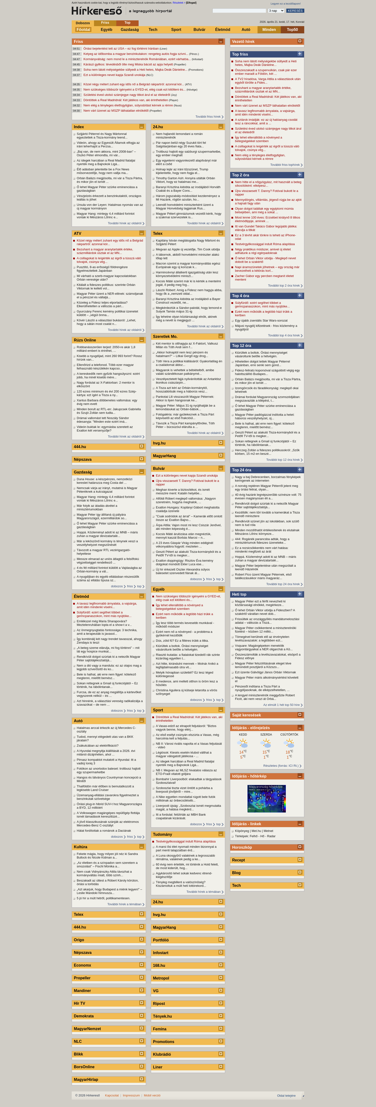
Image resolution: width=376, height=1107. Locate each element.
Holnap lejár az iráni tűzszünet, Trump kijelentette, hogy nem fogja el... (182, 171)
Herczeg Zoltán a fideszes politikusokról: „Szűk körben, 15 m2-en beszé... (267, 451)
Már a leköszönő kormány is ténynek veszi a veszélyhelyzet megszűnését (107, 543)
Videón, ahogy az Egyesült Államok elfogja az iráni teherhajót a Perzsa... (108, 144)
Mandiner (82, 991)
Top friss (240, 54)
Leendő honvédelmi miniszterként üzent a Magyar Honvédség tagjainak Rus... (184, 206)
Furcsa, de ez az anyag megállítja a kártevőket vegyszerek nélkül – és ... (109, 694)
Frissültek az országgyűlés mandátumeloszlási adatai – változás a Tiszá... (267, 620)
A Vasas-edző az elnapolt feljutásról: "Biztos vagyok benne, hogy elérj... (186, 727)
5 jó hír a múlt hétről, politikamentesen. (103, 898)
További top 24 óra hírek (283, 584)
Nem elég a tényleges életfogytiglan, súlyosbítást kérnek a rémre (128, 105)
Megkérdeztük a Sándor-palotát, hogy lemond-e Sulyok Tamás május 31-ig (189, 309)
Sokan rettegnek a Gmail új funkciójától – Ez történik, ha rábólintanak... (265, 443)
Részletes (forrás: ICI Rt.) (281, 765)
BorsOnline (84, 1067)
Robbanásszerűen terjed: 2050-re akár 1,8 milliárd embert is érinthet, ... (106, 348)
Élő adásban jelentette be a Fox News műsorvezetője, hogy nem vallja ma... (103, 171)
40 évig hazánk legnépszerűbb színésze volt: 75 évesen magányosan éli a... (268, 496)
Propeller (82, 978)
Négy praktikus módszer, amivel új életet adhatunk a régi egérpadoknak (263, 251)
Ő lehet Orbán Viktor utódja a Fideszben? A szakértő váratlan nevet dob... (265, 612)
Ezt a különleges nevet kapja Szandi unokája (114, 75)
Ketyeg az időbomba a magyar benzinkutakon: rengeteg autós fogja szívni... (136, 54)
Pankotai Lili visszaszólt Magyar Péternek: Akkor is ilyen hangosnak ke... (185, 398)
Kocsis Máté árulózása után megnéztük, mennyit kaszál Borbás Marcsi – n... (183, 535)
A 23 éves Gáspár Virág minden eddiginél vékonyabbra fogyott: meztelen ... (184, 544)
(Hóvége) (192, 89)
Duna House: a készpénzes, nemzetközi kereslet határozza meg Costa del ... (104, 480)
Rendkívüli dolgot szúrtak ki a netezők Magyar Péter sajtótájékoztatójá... (267, 505)
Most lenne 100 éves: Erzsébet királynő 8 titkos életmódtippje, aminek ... (267, 219)
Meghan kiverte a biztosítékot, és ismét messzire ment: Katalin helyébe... (183, 491)
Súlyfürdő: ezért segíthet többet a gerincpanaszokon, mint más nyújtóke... (262, 304)
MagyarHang (164, 456)
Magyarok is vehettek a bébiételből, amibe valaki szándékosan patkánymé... (185, 371)
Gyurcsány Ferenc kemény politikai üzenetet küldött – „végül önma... (107, 313)
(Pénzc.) (194, 53)
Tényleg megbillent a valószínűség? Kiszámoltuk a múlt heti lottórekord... (181, 884)
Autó (245, 30)
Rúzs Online (85, 340)
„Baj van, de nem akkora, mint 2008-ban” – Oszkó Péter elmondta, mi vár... (106, 153)
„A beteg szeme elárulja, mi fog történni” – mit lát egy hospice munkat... (108, 649)
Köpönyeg (242, 831)
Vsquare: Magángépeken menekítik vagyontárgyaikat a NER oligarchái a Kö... (264, 647)
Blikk (78, 1054)
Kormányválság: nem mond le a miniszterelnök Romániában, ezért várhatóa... (137, 59)
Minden (269, 30)
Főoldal (83, 30)
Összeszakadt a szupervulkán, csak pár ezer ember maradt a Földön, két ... (266, 71)
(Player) (173, 100)
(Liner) (163, 48)
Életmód (222, 30)
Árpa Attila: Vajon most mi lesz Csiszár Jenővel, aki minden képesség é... (189, 526)
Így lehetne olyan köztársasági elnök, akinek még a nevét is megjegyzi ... (186, 318)
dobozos (117, 586)
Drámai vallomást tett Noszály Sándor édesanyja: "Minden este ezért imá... (103, 419)
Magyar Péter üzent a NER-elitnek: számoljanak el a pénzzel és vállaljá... (110, 295)
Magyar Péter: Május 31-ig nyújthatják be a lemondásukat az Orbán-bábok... (185, 407)
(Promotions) (195, 69)
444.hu (80, 447)
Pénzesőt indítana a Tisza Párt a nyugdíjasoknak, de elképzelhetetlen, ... (262, 688)
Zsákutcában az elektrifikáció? (97, 745)
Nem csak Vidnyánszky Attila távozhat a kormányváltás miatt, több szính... (104, 873)
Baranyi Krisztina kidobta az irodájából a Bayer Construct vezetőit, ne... (188, 300)
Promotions (163, 1042)
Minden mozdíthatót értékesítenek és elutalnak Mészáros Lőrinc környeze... (267, 532)
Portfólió (161, 940)
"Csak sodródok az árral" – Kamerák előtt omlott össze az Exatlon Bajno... (189, 518)
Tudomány (162, 834)
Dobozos (83, 23)
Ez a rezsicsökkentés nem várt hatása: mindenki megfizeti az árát (261, 549)
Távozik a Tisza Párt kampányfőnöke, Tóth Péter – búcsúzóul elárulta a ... (185, 425)
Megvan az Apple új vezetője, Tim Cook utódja (188, 249)
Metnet (268, 831)
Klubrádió (162, 1054)
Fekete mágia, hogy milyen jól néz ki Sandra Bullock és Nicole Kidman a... (107, 855)
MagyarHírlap (86, 1080)
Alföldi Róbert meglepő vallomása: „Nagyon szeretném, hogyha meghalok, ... (186, 500)
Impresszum (131, 1095)
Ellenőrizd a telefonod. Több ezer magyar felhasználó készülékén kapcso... (105, 366)
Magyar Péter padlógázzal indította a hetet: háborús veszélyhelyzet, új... (264, 416)
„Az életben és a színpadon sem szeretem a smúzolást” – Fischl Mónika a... (107, 864)
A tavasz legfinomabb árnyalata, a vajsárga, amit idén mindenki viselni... (265, 112)
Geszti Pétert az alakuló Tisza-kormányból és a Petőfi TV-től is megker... (267, 434)
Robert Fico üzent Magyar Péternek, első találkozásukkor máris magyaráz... (263, 576)
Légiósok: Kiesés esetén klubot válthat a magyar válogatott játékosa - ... (184, 754)
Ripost (159, 1004)
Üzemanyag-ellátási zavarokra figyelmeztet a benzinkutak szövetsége (108, 797)
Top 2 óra (240, 175)
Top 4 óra (240, 296)
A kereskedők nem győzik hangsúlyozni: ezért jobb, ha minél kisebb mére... (108, 375)
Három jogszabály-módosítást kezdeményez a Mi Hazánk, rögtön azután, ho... (188, 197)
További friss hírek (208, 116)
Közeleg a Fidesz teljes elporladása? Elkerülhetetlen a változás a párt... (102, 304)
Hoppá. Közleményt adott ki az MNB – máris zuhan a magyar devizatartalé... (265, 558)
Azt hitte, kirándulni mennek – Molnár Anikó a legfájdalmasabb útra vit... (187, 665)
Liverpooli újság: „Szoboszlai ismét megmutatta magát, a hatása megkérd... (188, 807)
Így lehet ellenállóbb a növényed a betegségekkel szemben (258, 139)
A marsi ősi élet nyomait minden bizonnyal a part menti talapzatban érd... (186, 848)
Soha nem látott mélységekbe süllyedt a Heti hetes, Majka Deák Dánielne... (135, 69)
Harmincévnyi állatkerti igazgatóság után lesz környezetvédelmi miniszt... (187, 274)
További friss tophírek (285, 165)
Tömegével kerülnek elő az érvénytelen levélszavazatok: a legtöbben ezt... (262, 638)
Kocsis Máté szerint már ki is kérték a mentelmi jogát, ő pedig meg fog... (188, 283)
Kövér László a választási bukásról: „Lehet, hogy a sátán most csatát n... (106, 322)
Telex (78, 914)
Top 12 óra (241, 346)
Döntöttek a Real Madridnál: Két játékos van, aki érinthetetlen (126, 100)
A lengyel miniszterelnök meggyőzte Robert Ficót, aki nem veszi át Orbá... (265, 697)
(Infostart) (197, 59)
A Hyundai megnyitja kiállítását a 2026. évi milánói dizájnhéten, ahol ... (106, 752)
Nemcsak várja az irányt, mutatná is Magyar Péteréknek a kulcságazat (107, 489)
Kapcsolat (112, 1095)
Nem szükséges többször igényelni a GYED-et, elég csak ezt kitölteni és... (135, 89)
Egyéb (106, 30)
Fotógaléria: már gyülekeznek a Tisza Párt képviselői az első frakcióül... (185, 416)
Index (79, 127)
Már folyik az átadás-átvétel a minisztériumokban (97, 507)
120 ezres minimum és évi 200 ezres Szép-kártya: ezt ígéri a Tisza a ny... (106, 393)
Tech (153, 30)
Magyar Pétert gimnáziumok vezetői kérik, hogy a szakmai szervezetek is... (188, 215)
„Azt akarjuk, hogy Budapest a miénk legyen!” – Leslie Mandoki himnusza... (109, 891)
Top (127, 22)
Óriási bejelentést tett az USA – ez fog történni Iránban (121, 48)
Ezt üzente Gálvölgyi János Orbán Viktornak (265, 672)
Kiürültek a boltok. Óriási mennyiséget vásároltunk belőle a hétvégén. (261, 354)
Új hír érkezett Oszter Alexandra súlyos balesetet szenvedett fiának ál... (183, 571)
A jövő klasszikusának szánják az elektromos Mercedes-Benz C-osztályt (108, 823)
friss (130, 586)
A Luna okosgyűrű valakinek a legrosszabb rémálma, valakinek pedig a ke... (185, 857)
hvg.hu (159, 443)
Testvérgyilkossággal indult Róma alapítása (265, 244)
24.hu (158, 127)
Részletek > (179, 2)
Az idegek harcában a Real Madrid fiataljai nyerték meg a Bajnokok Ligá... (106, 162)
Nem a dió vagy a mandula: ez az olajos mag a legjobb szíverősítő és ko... (109, 667)
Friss (105, 22)
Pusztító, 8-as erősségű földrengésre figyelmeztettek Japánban (102, 268)
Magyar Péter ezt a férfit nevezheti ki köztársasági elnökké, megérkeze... (260, 603)
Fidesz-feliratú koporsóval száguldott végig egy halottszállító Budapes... (267, 372)
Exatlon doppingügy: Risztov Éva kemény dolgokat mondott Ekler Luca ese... (184, 562)
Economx (82, 965)
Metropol (161, 978)
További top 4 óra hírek (284, 335)
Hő (262, 836)
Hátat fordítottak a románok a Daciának (104, 830)
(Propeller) (180, 64)
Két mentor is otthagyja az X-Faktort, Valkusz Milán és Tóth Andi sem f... (187, 345)
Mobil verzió (152, 1095)
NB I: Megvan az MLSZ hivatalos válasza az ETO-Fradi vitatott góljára (186, 772)
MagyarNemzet (87, 1029)
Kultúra (80, 847)
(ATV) (188, 84)
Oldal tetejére (286, 1095)
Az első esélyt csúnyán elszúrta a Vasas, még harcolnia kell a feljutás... (187, 736)
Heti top (239, 594)
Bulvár (200, 30)
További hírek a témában (124, 904)
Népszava (83, 459)
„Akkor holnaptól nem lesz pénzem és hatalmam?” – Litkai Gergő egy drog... (182, 354)
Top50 (292, 30)
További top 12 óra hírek (283, 459)
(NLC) (149, 75)
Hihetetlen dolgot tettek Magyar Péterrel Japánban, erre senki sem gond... (262, 363)
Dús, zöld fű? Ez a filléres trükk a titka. (182, 640)
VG (156, 991)
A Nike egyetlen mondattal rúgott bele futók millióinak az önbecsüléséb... (185, 798)
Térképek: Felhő (246, 836)
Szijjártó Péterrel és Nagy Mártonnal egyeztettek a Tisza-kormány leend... (102, 135)
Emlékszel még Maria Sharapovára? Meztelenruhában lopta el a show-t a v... (104, 623)
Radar (271, 836)
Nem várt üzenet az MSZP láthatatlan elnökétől (116, 110)
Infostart (160, 953)
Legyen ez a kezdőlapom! (286, 3)
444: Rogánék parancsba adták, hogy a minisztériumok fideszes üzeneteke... (262, 540)
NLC (78, 1041)
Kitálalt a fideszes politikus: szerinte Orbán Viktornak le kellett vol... (106, 286)
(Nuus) (178, 105)
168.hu (159, 965)
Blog (236, 873)
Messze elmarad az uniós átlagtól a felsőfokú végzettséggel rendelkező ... (108, 560)
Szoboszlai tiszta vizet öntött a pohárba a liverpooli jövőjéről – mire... (184, 789)
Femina (159, 1029)
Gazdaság (130, 30)
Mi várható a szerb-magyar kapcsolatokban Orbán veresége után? (106, 277)
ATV (77, 233)
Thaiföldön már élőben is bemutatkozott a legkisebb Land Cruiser (105, 788)
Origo (79, 940)
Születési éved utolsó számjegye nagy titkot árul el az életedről (127, 95)
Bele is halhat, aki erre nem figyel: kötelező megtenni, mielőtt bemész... (264, 425)
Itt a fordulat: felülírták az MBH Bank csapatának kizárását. (181, 816)
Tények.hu (162, 1016)
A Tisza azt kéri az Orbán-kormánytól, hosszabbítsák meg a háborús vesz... (182, 389)
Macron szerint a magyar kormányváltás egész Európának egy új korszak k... (188, 265)
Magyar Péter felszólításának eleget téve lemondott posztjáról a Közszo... (263, 665)
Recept (238, 860)
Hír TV (79, 1003)
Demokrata (84, 1016)
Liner (157, 1067)
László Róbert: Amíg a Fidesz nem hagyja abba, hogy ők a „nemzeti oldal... (189, 291)
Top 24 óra (241, 470)
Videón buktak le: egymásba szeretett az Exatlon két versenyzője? (105, 428)
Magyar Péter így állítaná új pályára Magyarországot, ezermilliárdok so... (102, 516)
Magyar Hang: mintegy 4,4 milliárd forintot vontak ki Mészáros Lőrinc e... (106, 215)
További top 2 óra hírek (284, 285)
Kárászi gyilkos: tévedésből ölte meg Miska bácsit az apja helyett (128, 64)
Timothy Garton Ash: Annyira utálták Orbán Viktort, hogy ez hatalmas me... (185, 180)
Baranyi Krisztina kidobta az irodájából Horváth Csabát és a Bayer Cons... (188, 188)
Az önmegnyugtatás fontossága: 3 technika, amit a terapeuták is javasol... (107, 631)
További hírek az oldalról (124, 223)
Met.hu (256, 831)
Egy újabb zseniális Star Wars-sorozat (261, 320)
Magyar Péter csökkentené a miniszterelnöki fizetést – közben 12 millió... (265, 629)
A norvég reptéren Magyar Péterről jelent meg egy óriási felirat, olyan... (266, 487)
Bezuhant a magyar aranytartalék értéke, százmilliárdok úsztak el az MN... (263, 89)
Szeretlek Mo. (165, 336)
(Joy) (174, 94)
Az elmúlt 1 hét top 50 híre (281, 705)
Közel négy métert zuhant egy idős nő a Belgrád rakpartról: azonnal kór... (134, 84)
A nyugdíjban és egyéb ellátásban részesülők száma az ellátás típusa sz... (108, 578)
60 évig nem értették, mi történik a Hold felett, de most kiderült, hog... (187, 866)
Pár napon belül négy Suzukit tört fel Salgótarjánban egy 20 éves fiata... (181, 144)
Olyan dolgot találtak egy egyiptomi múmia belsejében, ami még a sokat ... (264, 210)
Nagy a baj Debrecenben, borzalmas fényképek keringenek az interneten (268, 478)
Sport (176, 30)
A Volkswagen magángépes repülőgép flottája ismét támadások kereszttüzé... (108, 814)
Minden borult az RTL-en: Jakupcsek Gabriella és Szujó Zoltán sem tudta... (109, 411)
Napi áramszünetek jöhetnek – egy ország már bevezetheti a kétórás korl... (267, 268)
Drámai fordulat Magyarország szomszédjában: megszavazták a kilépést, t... (267, 398)
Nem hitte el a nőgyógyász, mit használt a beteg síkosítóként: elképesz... (268, 183)
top (139, 586)
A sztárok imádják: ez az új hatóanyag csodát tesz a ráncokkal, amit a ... (266, 121)
